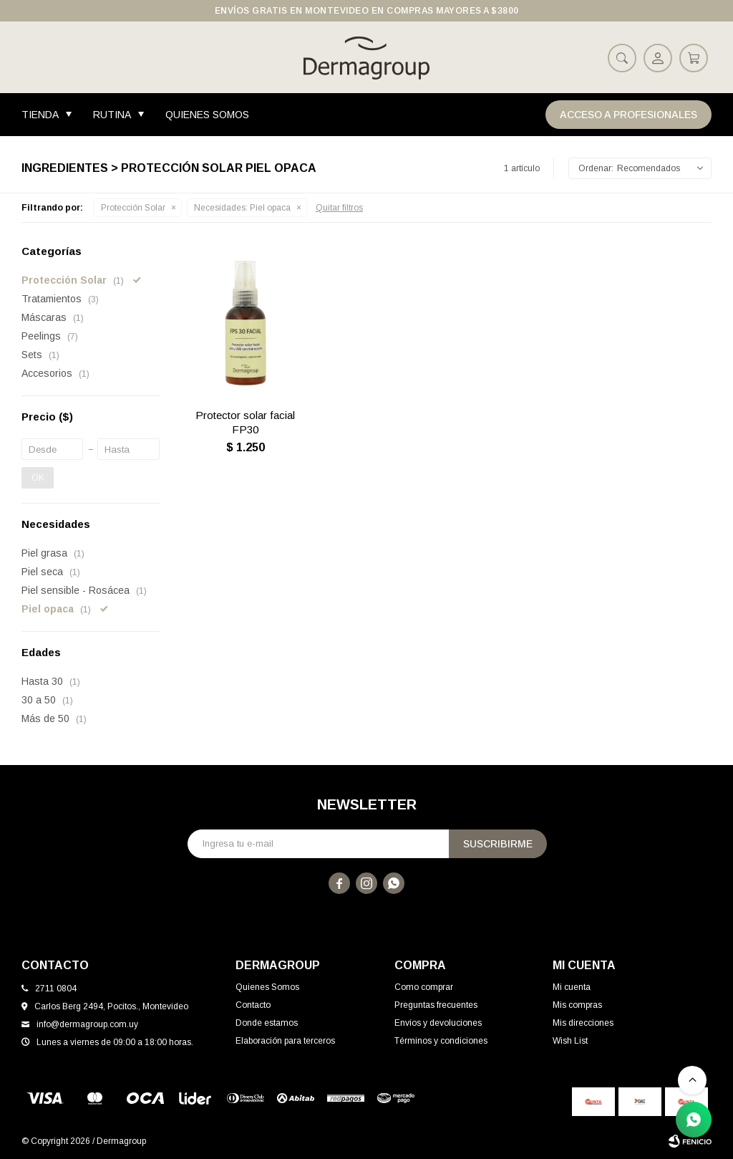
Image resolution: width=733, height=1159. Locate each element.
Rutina (112, 114)
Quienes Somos (207, 114)
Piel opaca (242, 208)
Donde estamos (267, 1023)
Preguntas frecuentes (435, 1005)
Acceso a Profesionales (628, 114)
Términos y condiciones (440, 1041)
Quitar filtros (339, 208)
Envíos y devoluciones (438, 1023)
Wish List (570, 1041)
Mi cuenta (572, 987)
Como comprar (423, 987)
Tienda (40, 114)
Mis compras (577, 1005)
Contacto (253, 1005)
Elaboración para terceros (285, 1041)
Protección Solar (133, 208)
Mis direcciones (583, 1023)
